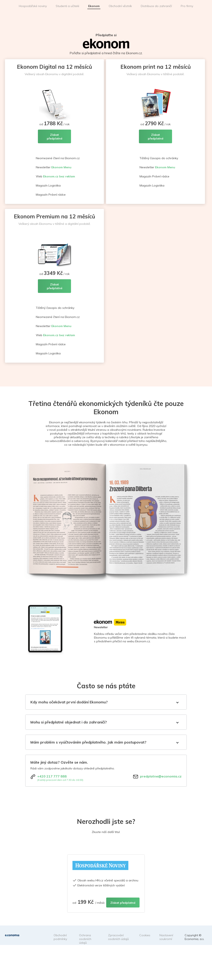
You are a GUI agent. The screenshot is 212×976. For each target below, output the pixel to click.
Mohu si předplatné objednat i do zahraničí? (68, 722)
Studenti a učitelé (67, 6)
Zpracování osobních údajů (118, 937)
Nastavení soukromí (166, 937)
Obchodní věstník (120, 6)
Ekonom (94, 6)
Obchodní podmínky (60, 937)
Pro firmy (187, 6)
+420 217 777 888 (52, 776)
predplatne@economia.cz (161, 776)
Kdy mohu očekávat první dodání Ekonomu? (69, 702)
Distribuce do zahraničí (156, 6)
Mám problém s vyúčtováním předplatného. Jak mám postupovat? (88, 742)
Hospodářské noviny (33, 6)
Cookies (144, 935)
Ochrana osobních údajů (85, 939)
